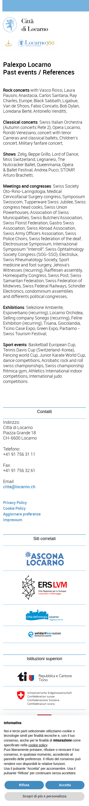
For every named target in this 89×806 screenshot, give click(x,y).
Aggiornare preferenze (22, 514)
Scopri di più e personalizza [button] (44, 796)
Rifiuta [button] (24, 785)
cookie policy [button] (37, 745)
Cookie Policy (14, 508)
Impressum (12, 520)
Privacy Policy (15, 502)
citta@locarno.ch (19, 486)
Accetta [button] (65, 785)
